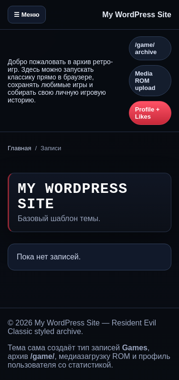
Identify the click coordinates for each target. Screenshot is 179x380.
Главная (19, 148)
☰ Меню (27, 14)
